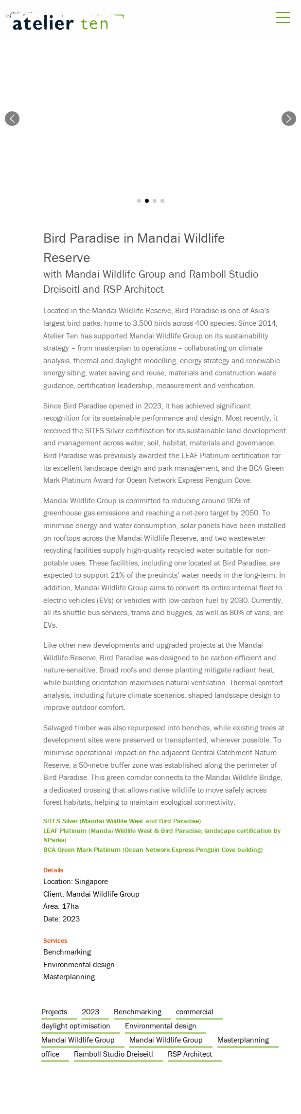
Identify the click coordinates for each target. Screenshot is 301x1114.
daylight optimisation (75, 1025)
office (50, 1054)
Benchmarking (137, 1011)
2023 (90, 1011)
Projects (54, 1011)
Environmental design (160, 1025)
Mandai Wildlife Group (78, 1039)
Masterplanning (243, 1039)
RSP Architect (190, 1054)
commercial (194, 1011)
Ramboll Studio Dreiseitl (113, 1054)
